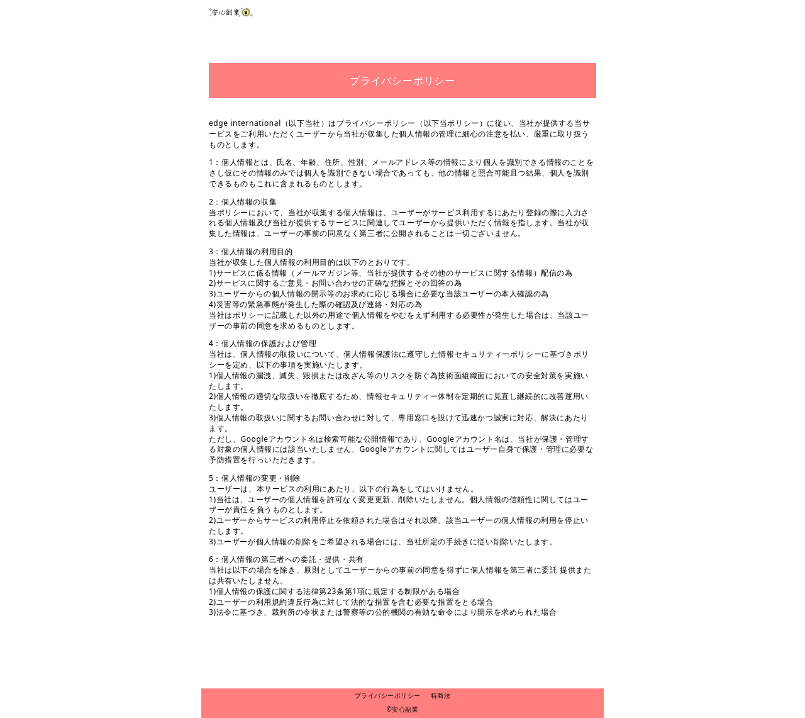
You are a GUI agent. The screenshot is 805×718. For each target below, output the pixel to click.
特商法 (441, 695)
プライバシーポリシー (388, 695)
